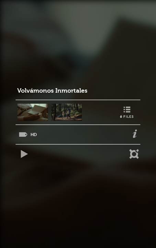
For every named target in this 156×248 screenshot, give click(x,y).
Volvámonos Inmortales (52, 90)
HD (34, 134)
